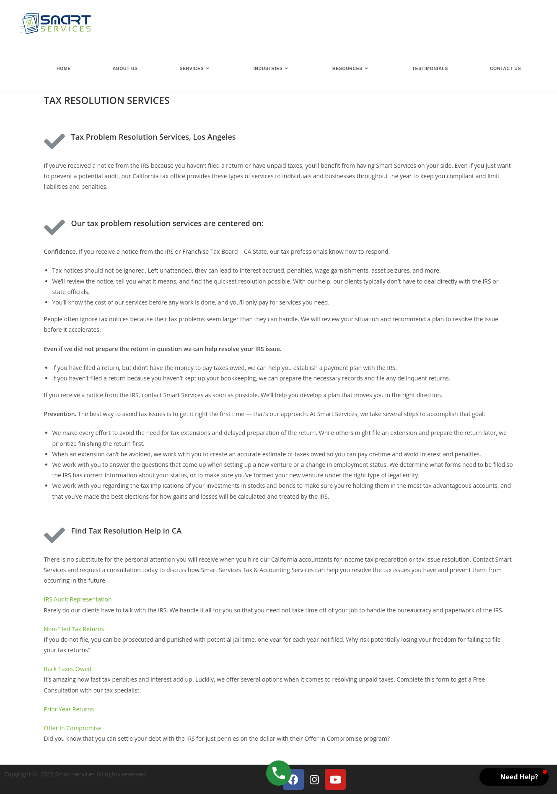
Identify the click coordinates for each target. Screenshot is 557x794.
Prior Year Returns (69, 709)
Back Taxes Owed (68, 669)
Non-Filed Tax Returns (74, 629)
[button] (514, 777)
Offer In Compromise (73, 728)
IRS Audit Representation (78, 599)
